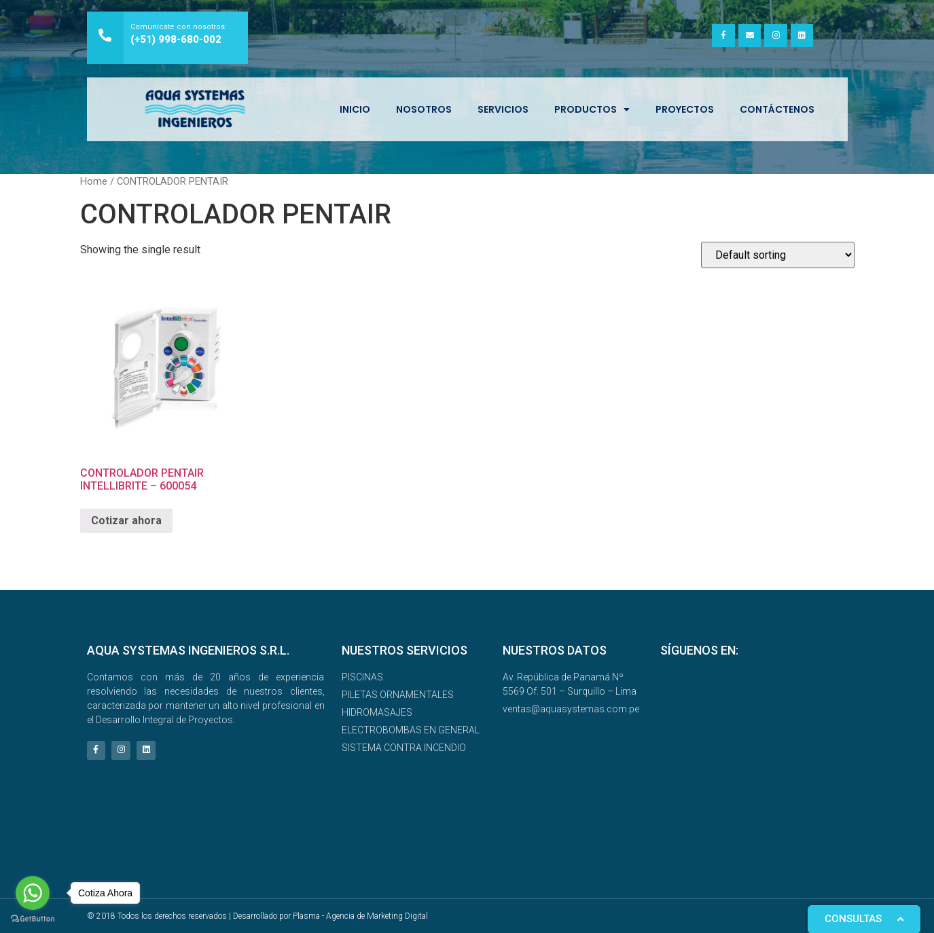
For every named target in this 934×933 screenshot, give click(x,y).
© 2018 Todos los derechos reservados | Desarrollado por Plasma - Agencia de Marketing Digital (257, 916)
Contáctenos (777, 109)
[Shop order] (778, 255)
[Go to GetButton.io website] (32, 919)
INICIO (355, 109)
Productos (592, 109)
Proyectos (684, 109)
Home (93, 181)
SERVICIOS (503, 109)
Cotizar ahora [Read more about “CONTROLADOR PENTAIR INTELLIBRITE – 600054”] (126, 520)
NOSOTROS (424, 109)
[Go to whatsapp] (33, 893)
